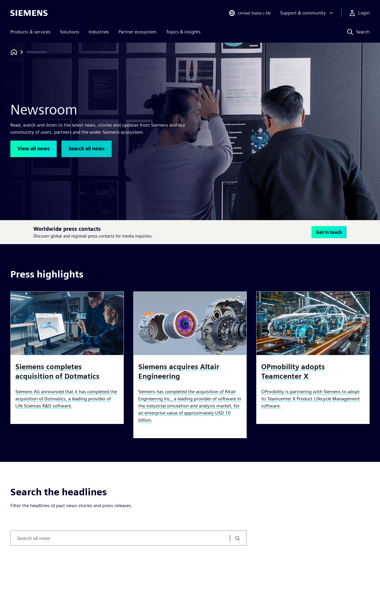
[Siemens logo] (29, 13)
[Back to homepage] (13, 52)
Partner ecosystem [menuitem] (137, 32)
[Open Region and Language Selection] (249, 13)
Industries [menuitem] (99, 32)
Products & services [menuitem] (30, 32)
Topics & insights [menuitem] (183, 32)
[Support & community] (307, 13)
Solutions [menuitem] (69, 32)
